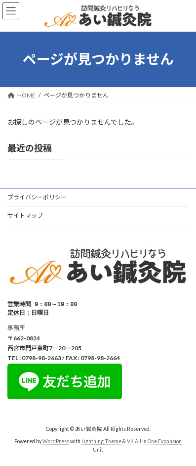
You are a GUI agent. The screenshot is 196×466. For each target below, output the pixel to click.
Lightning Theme (101, 442)
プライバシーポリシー (37, 197)
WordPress (55, 442)
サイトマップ (25, 215)
